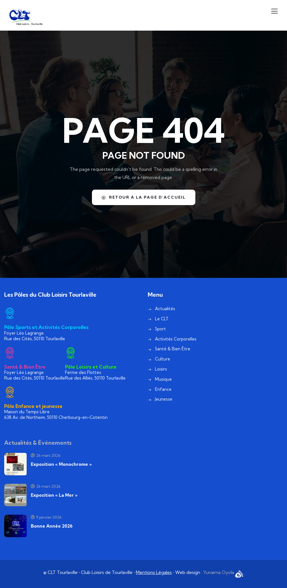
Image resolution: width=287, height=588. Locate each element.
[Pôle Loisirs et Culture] (70, 352)
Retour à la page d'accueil (143, 197)
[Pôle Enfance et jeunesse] (9, 392)
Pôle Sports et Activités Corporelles (46, 327)
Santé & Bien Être (24, 367)
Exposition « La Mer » (54, 495)
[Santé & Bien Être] (9, 352)
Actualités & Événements (37, 442)
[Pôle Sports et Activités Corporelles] (9, 313)
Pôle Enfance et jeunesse (33, 406)
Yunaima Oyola (219, 572)
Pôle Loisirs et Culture (91, 367)
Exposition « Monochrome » (61, 464)
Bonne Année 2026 (52, 526)
